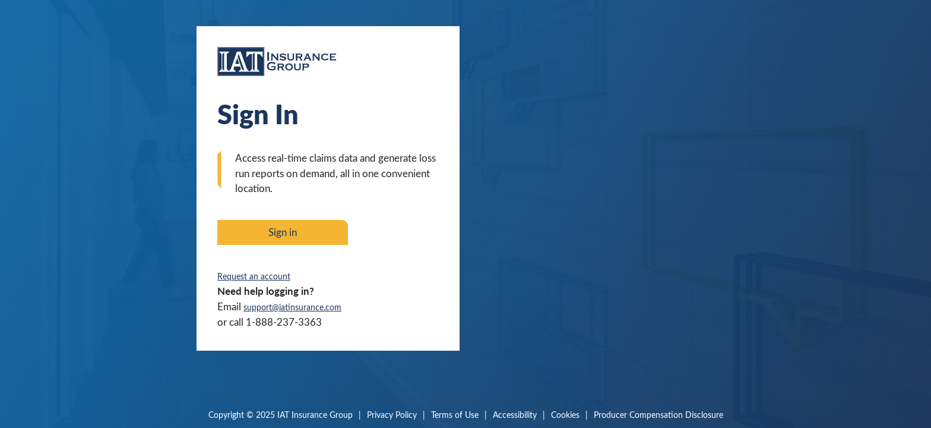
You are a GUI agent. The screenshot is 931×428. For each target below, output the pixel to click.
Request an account (253, 276)
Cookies (565, 414)
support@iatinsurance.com (292, 307)
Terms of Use (455, 414)
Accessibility (515, 414)
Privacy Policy (392, 414)
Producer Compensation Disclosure (658, 414)
